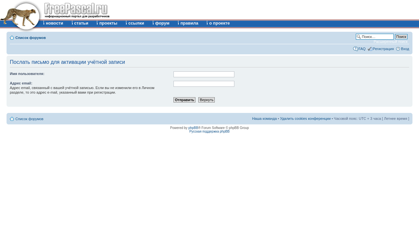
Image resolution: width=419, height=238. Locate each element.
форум (162, 23)
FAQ (362, 49)
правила (189, 23)
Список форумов (30, 38)
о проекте (219, 23)
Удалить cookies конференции (305, 118)
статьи (81, 23)
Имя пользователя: (27, 74)
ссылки (136, 23)
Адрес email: (21, 83)
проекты (108, 23)
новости (54, 23)
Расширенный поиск (390, 42)
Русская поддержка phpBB (209, 131)
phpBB (193, 128)
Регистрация (383, 49)
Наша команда (264, 118)
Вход (405, 49)
